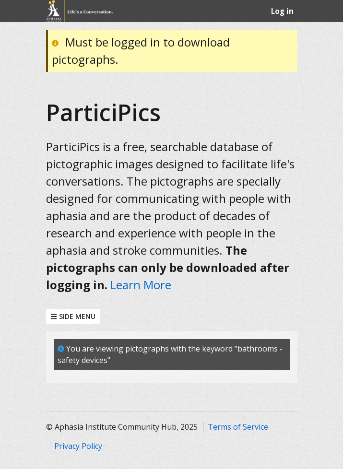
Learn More (140, 285)
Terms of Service (238, 427)
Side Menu (72, 316)
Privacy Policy (78, 446)
